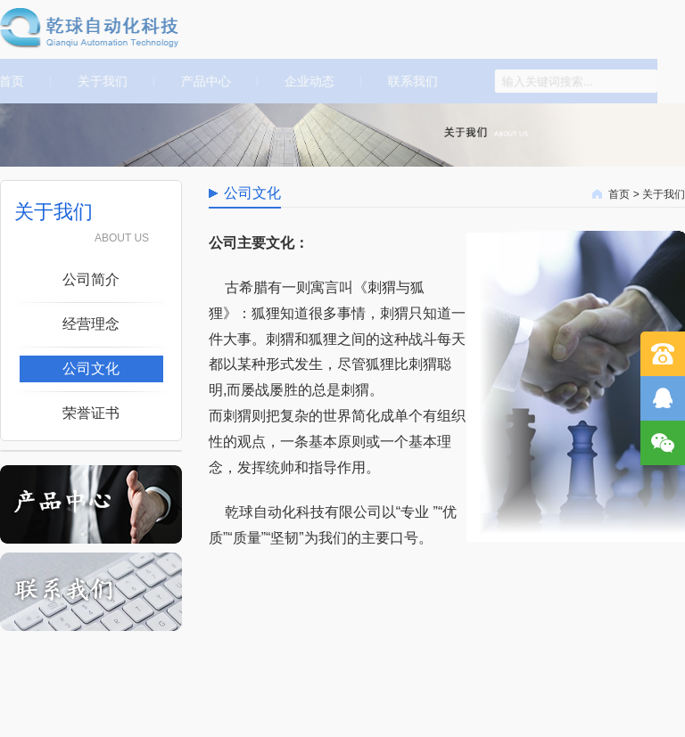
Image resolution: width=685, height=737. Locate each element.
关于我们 (98, 81)
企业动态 (305, 81)
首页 (619, 194)
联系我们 (408, 81)
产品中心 (202, 81)
